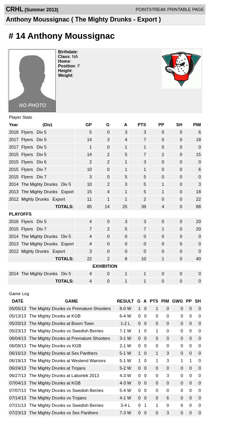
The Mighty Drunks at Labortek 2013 (64, 375)
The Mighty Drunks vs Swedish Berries (66, 330)
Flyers (27, 132)
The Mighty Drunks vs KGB (55, 345)
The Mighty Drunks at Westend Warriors (67, 360)
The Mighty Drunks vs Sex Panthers (63, 412)
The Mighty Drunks (40, 184)
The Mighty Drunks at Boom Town (61, 323)
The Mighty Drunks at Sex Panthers (63, 353)
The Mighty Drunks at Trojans (57, 368)
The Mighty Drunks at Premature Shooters (69, 338)
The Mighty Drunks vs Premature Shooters (70, 308)
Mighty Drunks (35, 199)
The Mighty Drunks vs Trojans (57, 398)
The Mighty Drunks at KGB (55, 316)
